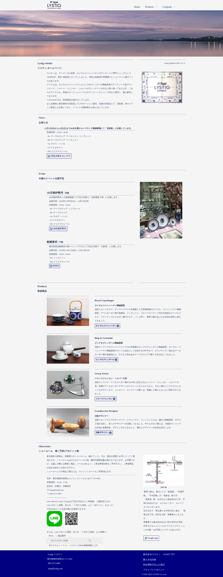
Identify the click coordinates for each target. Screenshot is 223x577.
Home (137, 7)
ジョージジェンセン (105, 399)
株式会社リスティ (151, 554)
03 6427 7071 (169, 554)
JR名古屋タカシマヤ (59, 156)
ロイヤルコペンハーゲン (107, 326)
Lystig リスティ (55, 554)
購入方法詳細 (149, 560)
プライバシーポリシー (154, 570)
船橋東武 (54, 266)
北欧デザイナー (104, 432)
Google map (151, 538)
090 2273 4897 (54, 494)
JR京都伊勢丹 (58, 228)
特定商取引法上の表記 (154, 565)
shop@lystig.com (55, 490)
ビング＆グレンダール (106, 359)
